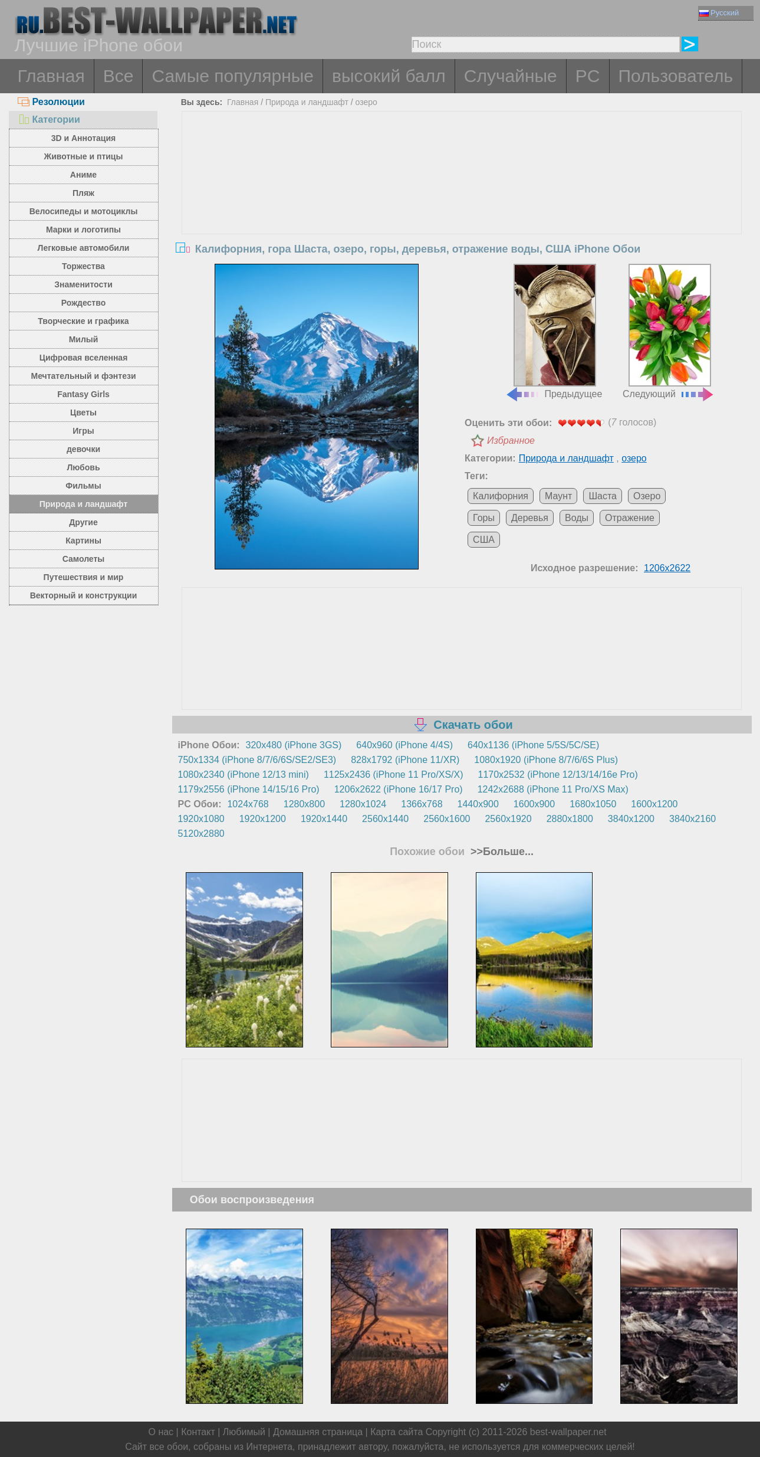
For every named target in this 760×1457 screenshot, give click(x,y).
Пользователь (675, 76)
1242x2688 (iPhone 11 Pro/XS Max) (553, 789)
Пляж (83, 193)
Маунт (558, 496)
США (484, 540)
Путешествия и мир (84, 577)
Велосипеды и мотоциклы (83, 211)
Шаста (602, 496)
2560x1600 (446, 819)
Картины (83, 540)
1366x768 (421, 804)
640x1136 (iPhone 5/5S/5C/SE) (533, 745)
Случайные (510, 76)
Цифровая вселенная (84, 357)
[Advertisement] (461, 200)
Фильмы (83, 485)
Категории (49, 119)
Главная (51, 76)
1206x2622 (667, 568)
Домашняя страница (318, 1432)
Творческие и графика (83, 321)
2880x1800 (570, 819)
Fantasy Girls (83, 394)
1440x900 (478, 804)
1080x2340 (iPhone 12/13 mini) (243, 775)
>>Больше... (501, 851)
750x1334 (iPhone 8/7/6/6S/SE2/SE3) (257, 760)
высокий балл (389, 76)
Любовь (83, 467)
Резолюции (51, 102)
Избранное (511, 441)
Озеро (646, 496)
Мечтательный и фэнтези (83, 376)
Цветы (83, 412)
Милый (83, 339)
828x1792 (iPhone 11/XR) (405, 760)
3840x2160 (692, 819)
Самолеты (83, 559)
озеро (366, 102)
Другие (83, 522)
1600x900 (534, 804)
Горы (484, 518)
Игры (83, 431)
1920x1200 (262, 819)
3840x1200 (631, 819)
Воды (576, 518)
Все (118, 76)
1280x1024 (363, 804)
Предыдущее (553, 332)
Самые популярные (233, 76)
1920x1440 (324, 819)
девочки (83, 449)
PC (587, 76)
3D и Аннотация (83, 138)
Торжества (83, 266)
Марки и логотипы (83, 229)
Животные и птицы (83, 156)
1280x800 (304, 804)
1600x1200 (654, 804)
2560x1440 (385, 819)
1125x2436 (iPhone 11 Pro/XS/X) (393, 775)
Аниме (83, 174)
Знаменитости (83, 284)
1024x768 (247, 804)
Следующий (669, 332)
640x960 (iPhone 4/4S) (404, 745)
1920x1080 (201, 819)
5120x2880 (201, 834)
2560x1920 (508, 819)
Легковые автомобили (84, 248)
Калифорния (500, 496)
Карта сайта (396, 1432)
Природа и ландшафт (84, 504)
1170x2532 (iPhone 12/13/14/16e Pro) (558, 775)
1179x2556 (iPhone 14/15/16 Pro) (249, 789)
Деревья (529, 518)
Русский (719, 12)
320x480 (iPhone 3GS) (294, 745)
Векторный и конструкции (83, 595)
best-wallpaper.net (568, 1432)
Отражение (629, 518)
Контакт (198, 1432)
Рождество (83, 302)
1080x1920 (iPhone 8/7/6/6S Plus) (546, 760)
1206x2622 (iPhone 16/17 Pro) (398, 789)
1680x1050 (593, 804)
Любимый (244, 1432)
